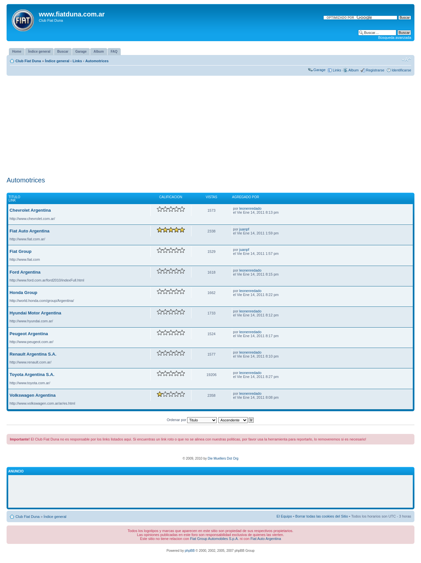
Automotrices (97, 61)
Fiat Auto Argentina (29, 230)
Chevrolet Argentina (30, 210)
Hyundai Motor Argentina (35, 312)
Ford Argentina (25, 272)
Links (77, 61)
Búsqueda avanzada (394, 38)
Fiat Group (21, 251)
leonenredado (250, 208)
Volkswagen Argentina (33, 395)
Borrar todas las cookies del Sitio (321, 516)
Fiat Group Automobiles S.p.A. (214, 539)
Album (353, 70)
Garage (319, 70)
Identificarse (401, 70)
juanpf (244, 229)
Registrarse (375, 70)
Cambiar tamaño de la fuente (406, 60)
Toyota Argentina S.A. (32, 374)
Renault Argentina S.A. (33, 354)
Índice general (57, 61)
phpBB (190, 550)
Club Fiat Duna (28, 61)
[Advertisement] (210, 125)
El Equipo (284, 516)
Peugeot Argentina (29, 333)
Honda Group (23, 292)
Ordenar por (192, 420)
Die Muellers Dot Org (223, 458)
